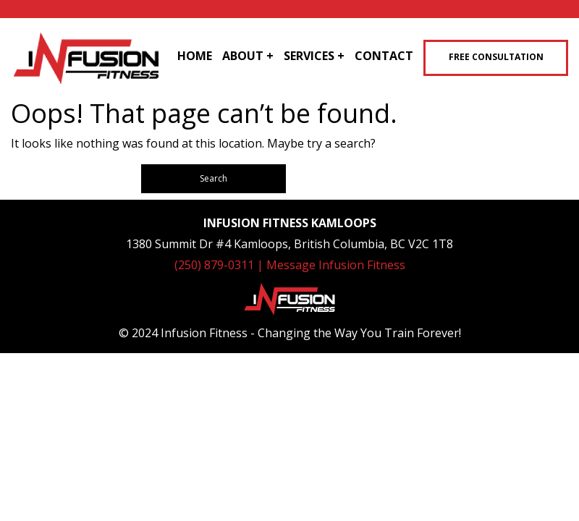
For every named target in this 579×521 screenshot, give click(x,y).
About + (248, 56)
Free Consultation (496, 57)
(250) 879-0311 (215, 265)
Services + (314, 56)
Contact (384, 56)
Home (194, 56)
